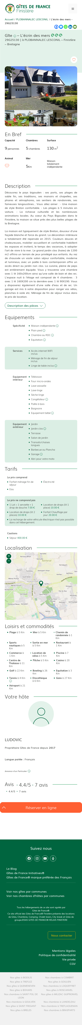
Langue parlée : (15, 759)
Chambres (32, 140)
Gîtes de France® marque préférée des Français (39, 877)
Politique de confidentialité (57, 955)
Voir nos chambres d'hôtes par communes (35, 896)
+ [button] (9, 556)
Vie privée (69, 959)
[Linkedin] (70, 27)
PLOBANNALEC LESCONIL (32, 19)
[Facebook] (56, 27)
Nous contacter (61, 935)
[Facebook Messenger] (61, 27)
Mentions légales (64, 950)
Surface (51, 140)
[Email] (75, 27)
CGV (73, 963)
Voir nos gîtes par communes (26, 891)
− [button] (9, 561)
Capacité (10, 140)
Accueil (9, 19)
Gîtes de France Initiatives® (25, 873)
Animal (9, 158)
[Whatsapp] (66, 27)
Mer (28, 158)
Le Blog (11, 868)
